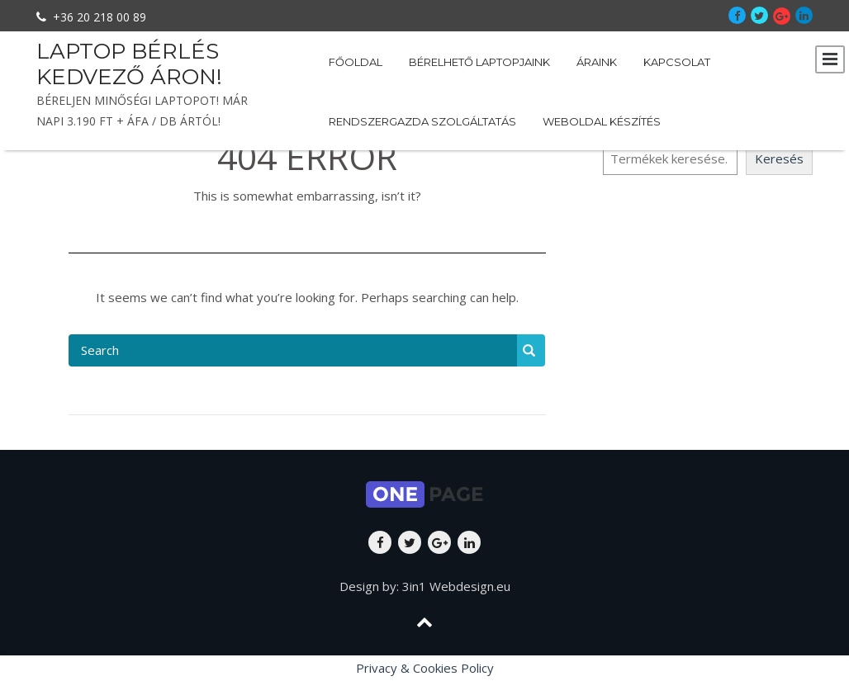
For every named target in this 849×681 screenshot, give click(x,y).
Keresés (779, 158)
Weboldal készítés (602, 121)
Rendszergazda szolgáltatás (422, 121)
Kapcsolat (676, 62)
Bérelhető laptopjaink (479, 62)
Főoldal (355, 62)
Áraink (596, 62)
